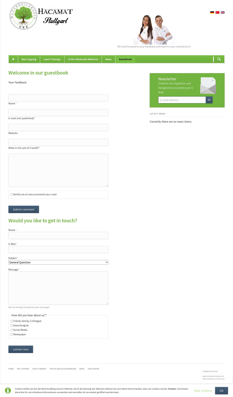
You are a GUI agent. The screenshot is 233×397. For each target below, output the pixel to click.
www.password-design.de (213, 376)
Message (14, 269)
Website (13, 133)
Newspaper (19, 334)
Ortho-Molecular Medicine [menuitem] (83, 59)
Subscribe (209, 99)
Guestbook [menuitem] (125, 59)
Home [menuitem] (13, 59)
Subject (14, 258)
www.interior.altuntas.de (214, 379)
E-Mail (14, 244)
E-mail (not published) (21, 118)
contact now (20, 349)
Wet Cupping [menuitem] (29, 59)
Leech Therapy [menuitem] (52, 59)
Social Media (20, 329)
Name (14, 103)
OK (221, 391)
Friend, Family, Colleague (27, 321)
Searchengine (21, 325)
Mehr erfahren (203, 391)
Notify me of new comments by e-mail (35, 194)
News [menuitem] (108, 59)
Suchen (219, 59)
